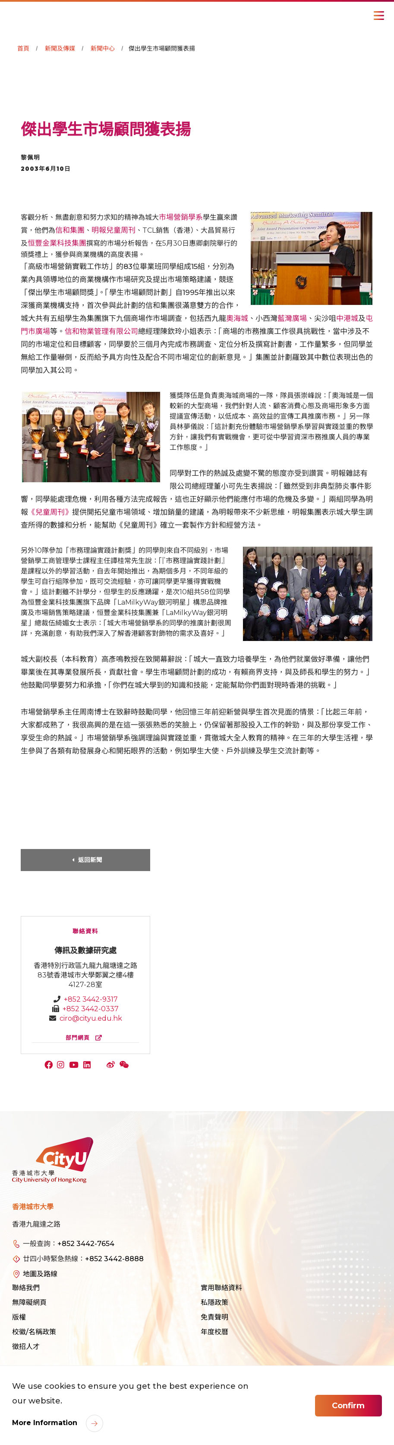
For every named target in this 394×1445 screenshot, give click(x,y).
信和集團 (70, 230)
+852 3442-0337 (91, 1009)
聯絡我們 (26, 1288)
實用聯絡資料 (221, 1288)
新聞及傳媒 (60, 48)
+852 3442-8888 (114, 1259)
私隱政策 (214, 1302)
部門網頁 (86, 1038)
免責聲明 (214, 1317)
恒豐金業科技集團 (57, 243)
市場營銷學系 (181, 217)
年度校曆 (214, 1332)
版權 (19, 1317)
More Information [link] (45, 1423)
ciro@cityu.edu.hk (91, 1018)
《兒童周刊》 (50, 512)
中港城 (347, 318)
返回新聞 (90, 859)
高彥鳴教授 (119, 659)
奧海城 (237, 318)
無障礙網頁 (29, 1302)
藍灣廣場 (292, 318)
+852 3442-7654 (85, 1244)
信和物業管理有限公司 (101, 331)
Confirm (348, 1405)
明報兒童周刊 (113, 230)
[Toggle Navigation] (378, 15)
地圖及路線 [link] (40, 1274)
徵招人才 (26, 1346)
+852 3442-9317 (91, 999)
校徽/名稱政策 (34, 1332)
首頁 (23, 48)
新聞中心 (103, 48)
